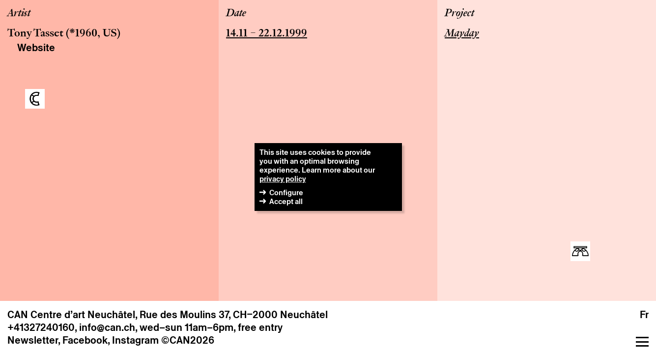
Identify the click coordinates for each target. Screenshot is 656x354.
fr (644, 314)
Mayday (462, 34)
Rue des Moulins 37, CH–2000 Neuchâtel (234, 315)
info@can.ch (107, 327)
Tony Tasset (35, 34)
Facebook (85, 340)
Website (36, 47)
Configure (286, 192)
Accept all (286, 201)
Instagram (135, 340)
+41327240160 (41, 327)
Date (236, 14)
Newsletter (32, 340)
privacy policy (282, 179)
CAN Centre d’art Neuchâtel (71, 315)
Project (459, 14)
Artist (18, 14)
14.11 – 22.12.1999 (266, 34)
